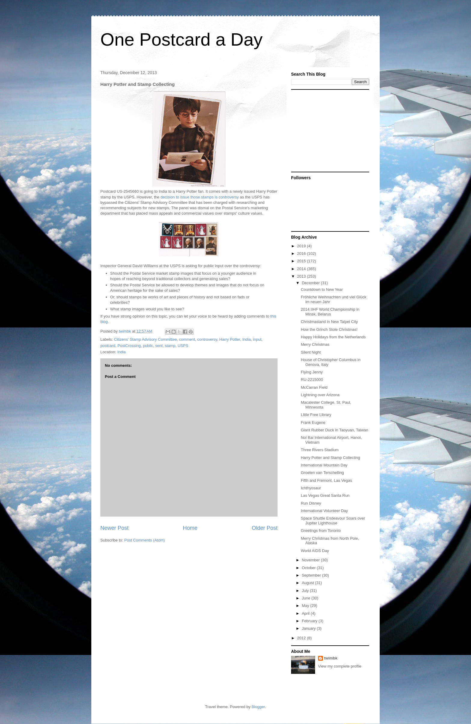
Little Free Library (316, 414)
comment (187, 339)
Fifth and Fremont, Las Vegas (326, 480)
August (308, 583)
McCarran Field (314, 387)
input (257, 339)
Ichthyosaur (311, 488)
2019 (302, 246)
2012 (302, 638)
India (246, 339)
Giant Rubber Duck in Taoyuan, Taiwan (334, 430)
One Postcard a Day (181, 39)
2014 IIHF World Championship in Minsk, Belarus (330, 311)
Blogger (258, 706)
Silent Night (311, 352)
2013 (302, 276)
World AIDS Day (315, 550)
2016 (302, 253)
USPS (183, 345)
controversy (207, 339)
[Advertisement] (328, 130)
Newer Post (114, 528)
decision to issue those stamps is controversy (199, 197)
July (306, 590)
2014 (302, 269)
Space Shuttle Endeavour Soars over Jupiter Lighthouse (333, 520)
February (310, 621)
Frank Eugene (313, 422)
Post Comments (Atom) (144, 540)
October (309, 568)
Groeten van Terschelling (322, 472)
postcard (107, 345)
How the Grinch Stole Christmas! (329, 329)
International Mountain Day (324, 465)
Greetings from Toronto (321, 530)
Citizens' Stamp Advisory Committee (145, 339)
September (312, 575)
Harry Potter (229, 339)
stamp (170, 345)
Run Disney (311, 503)
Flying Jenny (312, 372)
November (311, 560)
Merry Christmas (315, 344)
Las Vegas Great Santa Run (325, 495)
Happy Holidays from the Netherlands (333, 337)
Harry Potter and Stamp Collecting (330, 457)
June (306, 598)
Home (190, 528)
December (311, 283)
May (306, 605)
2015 (302, 261)
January (309, 628)
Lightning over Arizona (320, 395)
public (148, 345)
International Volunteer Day (324, 510)
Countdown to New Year (321, 289)
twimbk (331, 658)
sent (159, 345)
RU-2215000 (312, 379)
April (306, 613)
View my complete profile (339, 666)
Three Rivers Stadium (320, 450)
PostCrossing (129, 345)
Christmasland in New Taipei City (329, 321)
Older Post (265, 528)
